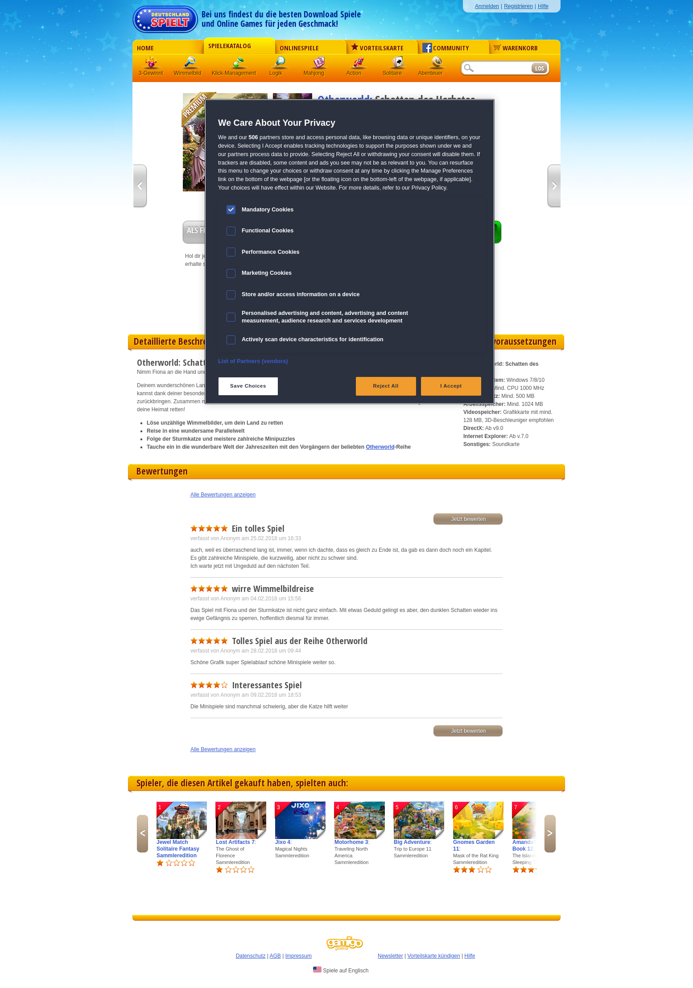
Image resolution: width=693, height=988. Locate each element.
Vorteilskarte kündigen (433, 956)
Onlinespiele (299, 48)
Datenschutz (251, 956)
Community (445, 48)
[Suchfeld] (496, 68)
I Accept (451, 386)
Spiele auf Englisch (340, 970)
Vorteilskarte (377, 48)
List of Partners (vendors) (253, 361)
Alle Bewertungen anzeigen (223, 495)
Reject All (386, 386)
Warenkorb (516, 48)
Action (358, 64)
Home (145, 48)
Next (550, 833)
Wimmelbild (191, 64)
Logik (280, 64)
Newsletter (390, 956)
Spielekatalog (229, 45)
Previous (142, 833)
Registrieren (518, 6)
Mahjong (319, 64)
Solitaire (398, 64)
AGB (275, 956)
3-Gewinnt (151, 73)
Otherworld (380, 447)
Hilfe (543, 6)
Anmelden (487, 6)
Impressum (298, 956)
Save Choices (248, 386)
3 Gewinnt (151, 64)
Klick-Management (239, 64)
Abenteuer (437, 64)
